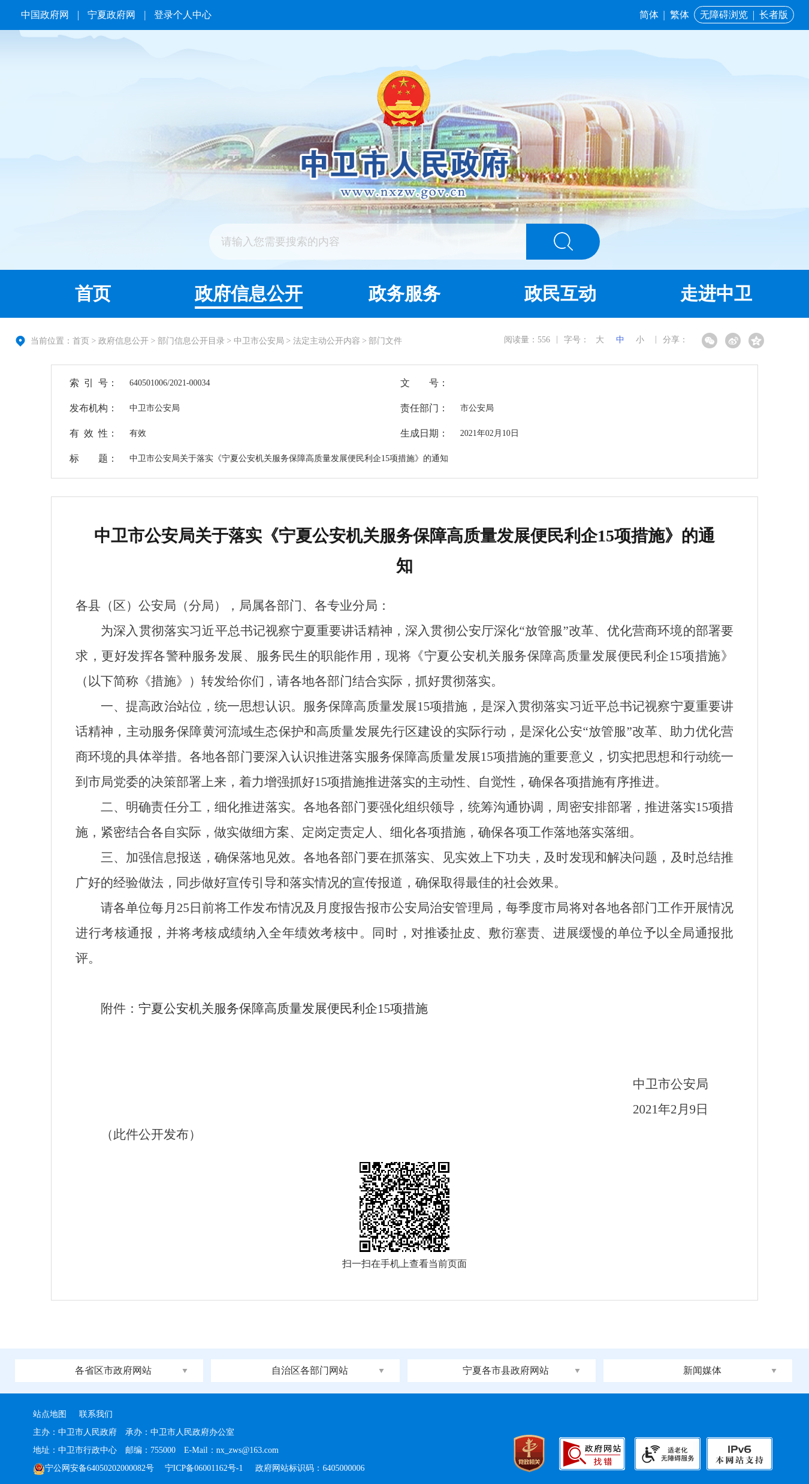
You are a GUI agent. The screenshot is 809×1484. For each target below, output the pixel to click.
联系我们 (96, 1414)
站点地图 (50, 1414)
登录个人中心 (183, 15)
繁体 (679, 15)
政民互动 (560, 293)
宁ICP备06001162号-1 (205, 1468)
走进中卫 (716, 293)
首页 (93, 293)
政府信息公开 (249, 293)
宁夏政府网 (111, 15)
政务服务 (404, 293)
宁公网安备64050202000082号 (93, 1468)
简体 (649, 15)
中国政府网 (45, 15)
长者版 (773, 15)
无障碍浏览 (724, 15)
